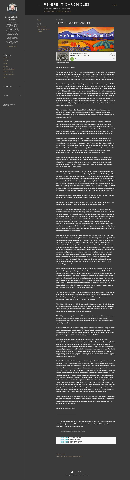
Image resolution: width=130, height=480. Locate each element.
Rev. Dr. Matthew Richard (12, 18)
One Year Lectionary (43, 29)
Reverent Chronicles (66, 4)
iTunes (5, 63)
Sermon (39, 31)
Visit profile (12, 46)
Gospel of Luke (41, 27)
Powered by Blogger (77, 472)
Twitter (5, 60)
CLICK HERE (64, 437)
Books (53, 11)
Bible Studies (61, 11)
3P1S (68, 11)
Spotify (5, 66)
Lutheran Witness (8, 74)
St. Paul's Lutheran (9, 69)
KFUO (5, 77)
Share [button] (39, 20)
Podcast (47, 11)
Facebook (6, 58)
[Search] (114, 5)
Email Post (63, 454)
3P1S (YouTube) (8, 72)
